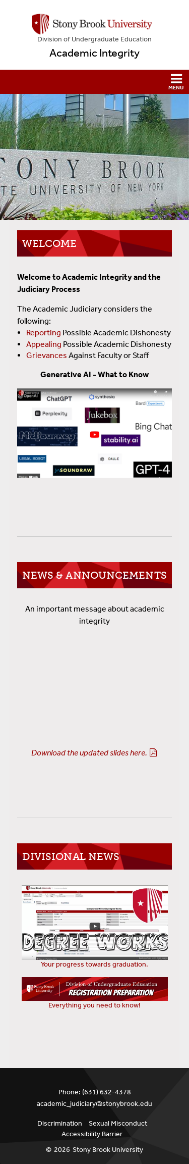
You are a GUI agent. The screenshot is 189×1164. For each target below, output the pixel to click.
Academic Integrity (94, 53)
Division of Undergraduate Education (94, 39)
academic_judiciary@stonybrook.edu (94, 1103)
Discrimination (59, 1123)
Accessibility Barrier (91, 1134)
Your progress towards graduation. (94, 964)
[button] (94, 82)
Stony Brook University (108, 1149)
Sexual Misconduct (118, 1123)
